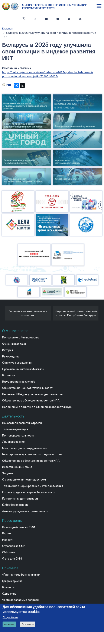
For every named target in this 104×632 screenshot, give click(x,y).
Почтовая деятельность (18, 436)
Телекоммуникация (15, 429)
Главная (7, 28)
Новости (7, 540)
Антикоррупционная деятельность (25, 511)
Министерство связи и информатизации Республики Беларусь (54, 6)
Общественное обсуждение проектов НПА (31, 401)
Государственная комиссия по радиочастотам (32, 454)
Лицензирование (13, 442)
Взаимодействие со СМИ (18, 527)
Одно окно (9, 594)
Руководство (11, 357)
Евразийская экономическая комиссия (28, 313)
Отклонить (28, 624)
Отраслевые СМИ (13, 546)
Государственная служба (18, 382)
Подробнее (10, 617)
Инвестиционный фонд (17, 467)
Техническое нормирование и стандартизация (32, 486)
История (7, 350)
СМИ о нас (9, 552)
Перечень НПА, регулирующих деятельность (32, 394)
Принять (9, 624)
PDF (9, 85)
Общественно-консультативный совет (27, 388)
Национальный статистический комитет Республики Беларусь (76, 313)
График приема (12, 581)
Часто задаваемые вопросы (20, 600)
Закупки (7, 473)
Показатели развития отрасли (22, 423)
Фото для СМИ (12, 559)
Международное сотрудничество (24, 448)
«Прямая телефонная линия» (21, 575)
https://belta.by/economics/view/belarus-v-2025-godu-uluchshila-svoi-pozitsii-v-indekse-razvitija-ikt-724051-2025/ (47, 74)
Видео (6, 533)
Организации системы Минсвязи (23, 369)
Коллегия (8, 375)
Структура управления (17, 363)
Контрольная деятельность (20, 499)
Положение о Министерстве (20, 338)
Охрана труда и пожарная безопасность (28, 492)
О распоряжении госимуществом (24, 480)
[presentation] (3, 314)
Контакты (8, 587)
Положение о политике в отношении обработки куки (37, 407)
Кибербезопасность (15, 505)
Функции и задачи (14, 344)
